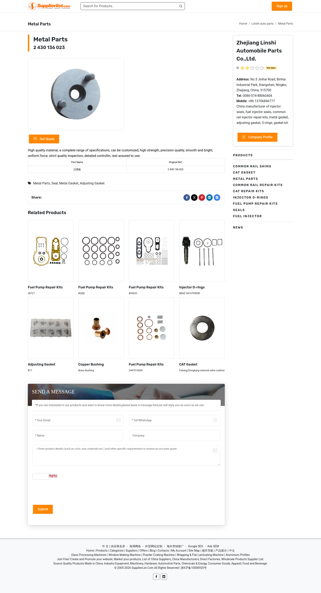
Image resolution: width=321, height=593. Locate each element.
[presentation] (64, 492)
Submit (43, 509)
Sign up (281, 6)
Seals (239, 210)
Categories (116, 550)
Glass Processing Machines (88, 554)
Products (243, 155)
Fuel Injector (247, 216)
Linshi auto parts (263, 23)
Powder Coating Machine (159, 554)
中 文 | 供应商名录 (113, 546)
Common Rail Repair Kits (258, 185)
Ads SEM (213, 546)
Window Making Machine (125, 554)
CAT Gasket (188, 364)
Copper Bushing (91, 364)
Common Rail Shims (252, 166)
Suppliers (132, 550)
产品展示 (221, 550)
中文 (232, 550)
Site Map (194, 550)
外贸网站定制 (153, 546)
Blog (152, 550)
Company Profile (257, 137)
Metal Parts (285, 23)
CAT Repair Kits (248, 191)
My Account (178, 550)
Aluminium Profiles (238, 554)
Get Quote (44, 139)
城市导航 (207, 550)
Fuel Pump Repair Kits (45, 287)
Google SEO (195, 546)
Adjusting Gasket (92, 183)
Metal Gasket (68, 183)
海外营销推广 (175, 546)
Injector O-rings (192, 287)
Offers (144, 550)
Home (243, 23)
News (238, 227)
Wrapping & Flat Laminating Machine (200, 554)
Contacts (163, 550)
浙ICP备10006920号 (194, 567)
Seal (54, 183)
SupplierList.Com (143, 567)
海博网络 (135, 546)
